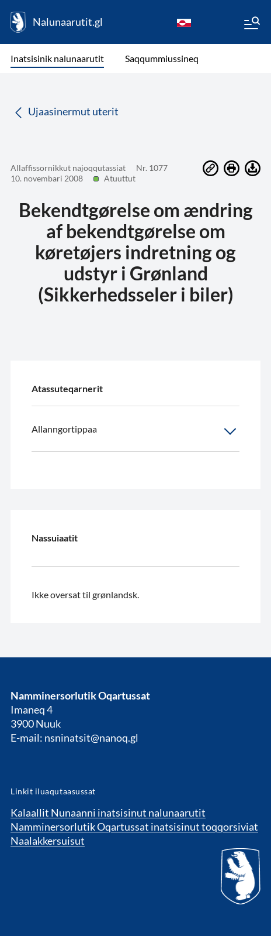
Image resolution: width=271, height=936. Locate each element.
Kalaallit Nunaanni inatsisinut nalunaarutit (108, 812)
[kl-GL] (184, 22)
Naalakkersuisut (48, 840)
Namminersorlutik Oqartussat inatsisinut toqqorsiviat (134, 826)
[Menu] (251, 24)
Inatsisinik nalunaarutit (57, 58)
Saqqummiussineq (162, 58)
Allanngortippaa (135, 431)
